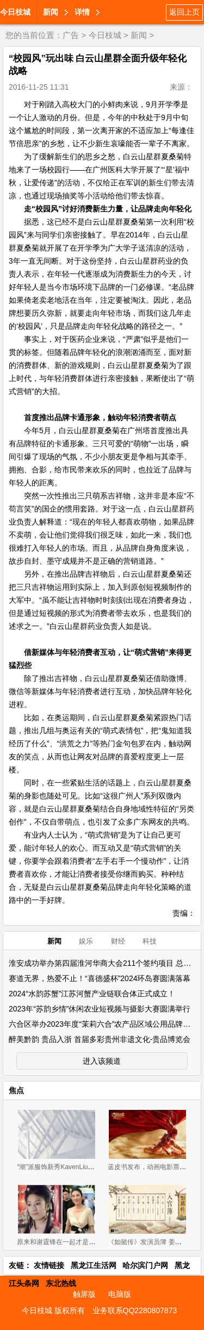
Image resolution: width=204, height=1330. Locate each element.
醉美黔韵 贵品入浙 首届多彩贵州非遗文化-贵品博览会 (99, 1039)
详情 (82, 12)
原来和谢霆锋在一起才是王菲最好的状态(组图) (84, 1242)
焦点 (16, 1090)
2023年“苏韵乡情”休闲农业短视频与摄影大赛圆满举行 (99, 1008)
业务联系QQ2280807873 (134, 1310)
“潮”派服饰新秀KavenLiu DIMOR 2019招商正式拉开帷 (95, 1167)
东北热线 (61, 1283)
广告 (71, 35)
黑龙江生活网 (93, 1265)
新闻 (50, 12)
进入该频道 (102, 1061)
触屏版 (84, 1294)
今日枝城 (15, 12)
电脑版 (119, 1294)
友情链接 (49, 1265)
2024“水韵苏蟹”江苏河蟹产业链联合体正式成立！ (92, 993)
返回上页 (184, 12)
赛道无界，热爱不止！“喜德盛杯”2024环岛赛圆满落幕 (99, 978)
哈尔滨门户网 (145, 1265)
